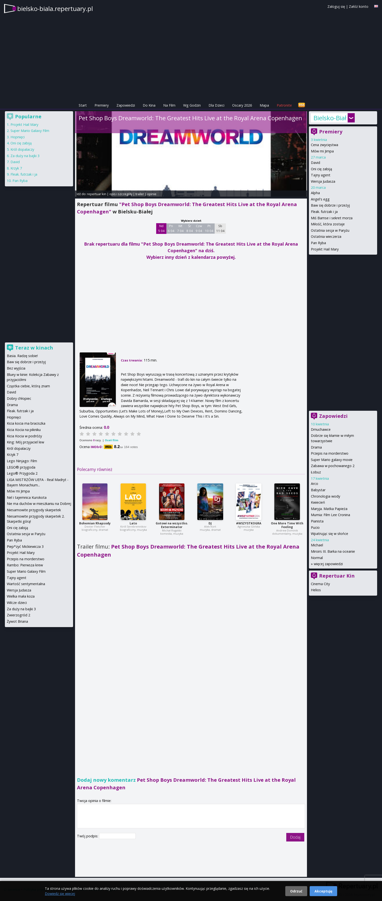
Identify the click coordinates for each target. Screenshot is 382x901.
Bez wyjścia (16, 368)
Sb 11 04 (220, 228)
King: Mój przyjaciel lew (25, 442)
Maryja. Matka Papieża (329, 508)
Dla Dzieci (216, 105)
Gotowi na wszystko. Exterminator (172, 525)
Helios (316, 590)
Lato (133, 523)
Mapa (264, 105)
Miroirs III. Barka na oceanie (333, 551)
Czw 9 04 (199, 228)
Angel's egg (320, 199)
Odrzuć (296, 891)
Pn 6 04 (171, 228)
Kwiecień (318, 502)
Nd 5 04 (161, 228)
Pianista (317, 521)
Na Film (169, 105)
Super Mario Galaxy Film (29, 130)
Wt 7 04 (180, 228)
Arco (314, 483)
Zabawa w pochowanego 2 (332, 465)
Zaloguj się (336, 6)
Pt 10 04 (209, 228)
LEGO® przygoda (21, 467)
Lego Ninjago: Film (22, 461)
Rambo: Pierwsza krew (25, 565)
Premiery (102, 105)
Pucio (315, 527)
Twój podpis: (88, 836)
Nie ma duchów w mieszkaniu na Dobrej (39, 503)
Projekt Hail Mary (325, 249)
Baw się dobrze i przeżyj (330, 205)
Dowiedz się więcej (60, 893)
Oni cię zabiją (321, 169)
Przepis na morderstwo (329, 453)
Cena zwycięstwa (324, 144)
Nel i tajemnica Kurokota (27, 497)
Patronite (284, 105)
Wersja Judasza (323, 181)
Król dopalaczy (22, 149)
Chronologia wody (325, 496)
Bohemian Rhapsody (95, 523)
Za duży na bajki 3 (24, 155)
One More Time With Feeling (287, 525)
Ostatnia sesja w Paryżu (330, 230)
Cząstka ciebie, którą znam (28, 386)
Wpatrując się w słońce (329, 533)
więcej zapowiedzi (328, 563)
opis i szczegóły (120, 194)
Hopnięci (17, 137)
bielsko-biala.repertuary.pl (55, 8)
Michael (317, 545)
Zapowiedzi (125, 105)
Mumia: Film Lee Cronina (330, 514)
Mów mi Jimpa (322, 151)
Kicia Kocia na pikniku (24, 429)
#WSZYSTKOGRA (248, 523)
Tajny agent (320, 175)
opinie (151, 194)
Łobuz (316, 472)
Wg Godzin (192, 105)
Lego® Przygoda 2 (22, 473)
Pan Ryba (318, 242)
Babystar (318, 490)
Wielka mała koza (21, 596)
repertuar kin (96, 194)
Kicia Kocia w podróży (24, 436)
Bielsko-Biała (329, 117)
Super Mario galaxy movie (332, 459)
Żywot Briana (17, 621)
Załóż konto (358, 6)
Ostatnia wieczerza (326, 236)
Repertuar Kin (337, 575)
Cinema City (320, 583)
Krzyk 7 (16, 168)
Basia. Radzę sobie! (22, 355)
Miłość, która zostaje (328, 224)
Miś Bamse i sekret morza (332, 218)
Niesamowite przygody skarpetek (34, 510)
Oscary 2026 (242, 105)
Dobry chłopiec (19, 398)
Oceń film (111, 440)
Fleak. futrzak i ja (324, 211)
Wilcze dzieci (17, 602)
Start (83, 105)
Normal (317, 557)
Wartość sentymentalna (26, 583)
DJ (210, 523)
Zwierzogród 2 (18, 615)
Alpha (315, 192)
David (315, 162)
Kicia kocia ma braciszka (26, 423)
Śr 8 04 (189, 228)
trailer (139, 194)
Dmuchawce (321, 429)
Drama (316, 447)
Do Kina (149, 105)
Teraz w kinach (34, 347)
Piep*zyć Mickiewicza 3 (25, 546)
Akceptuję (323, 891)
